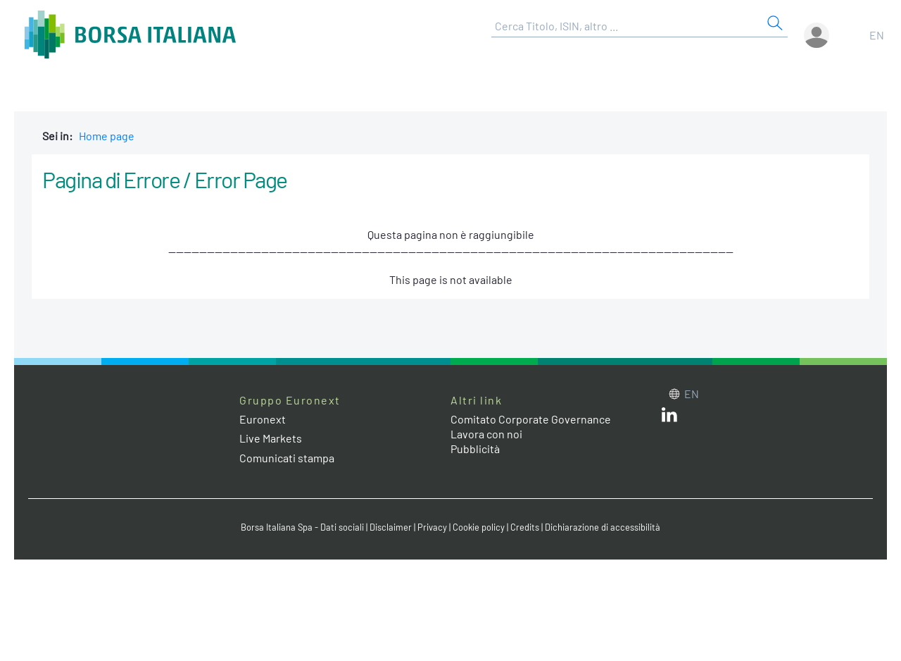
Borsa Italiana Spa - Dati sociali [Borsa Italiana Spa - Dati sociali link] (302, 527)
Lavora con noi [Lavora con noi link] (486, 433)
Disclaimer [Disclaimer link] (391, 527)
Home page (106, 135)
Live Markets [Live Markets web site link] (270, 438)
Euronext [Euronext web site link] (262, 419)
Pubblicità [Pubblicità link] (475, 448)
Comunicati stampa (286, 457)
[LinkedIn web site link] (669, 417)
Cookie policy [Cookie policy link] (479, 527)
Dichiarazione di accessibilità (602, 527)
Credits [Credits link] (524, 527)
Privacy (432, 527)
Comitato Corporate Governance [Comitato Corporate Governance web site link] (530, 419)
